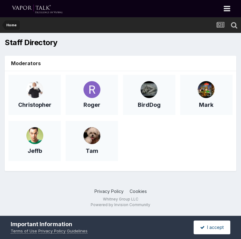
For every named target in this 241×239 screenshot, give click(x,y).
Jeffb (35, 151)
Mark (206, 104)
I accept (212, 227)
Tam (92, 151)
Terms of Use (24, 230)
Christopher (34, 104)
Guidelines (77, 230)
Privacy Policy (109, 191)
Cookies (138, 191)
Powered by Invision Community (120, 204)
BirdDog (149, 104)
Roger (91, 104)
